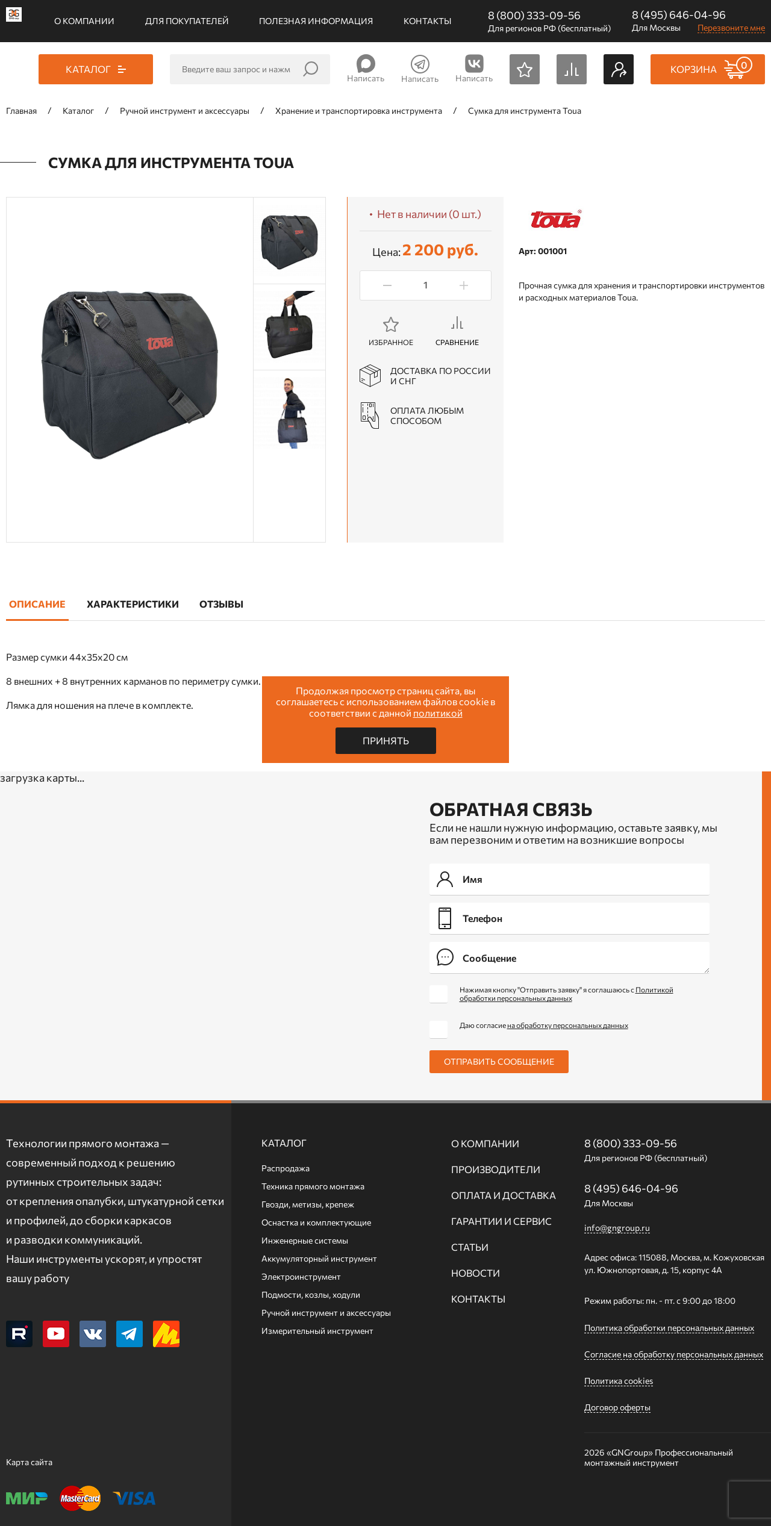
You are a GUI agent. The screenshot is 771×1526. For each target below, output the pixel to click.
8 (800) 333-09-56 (534, 15)
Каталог (284, 1142)
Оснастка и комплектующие (316, 1222)
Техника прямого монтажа (312, 1186)
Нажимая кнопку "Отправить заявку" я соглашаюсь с (566, 993)
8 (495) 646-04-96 (679, 14)
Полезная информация (316, 21)
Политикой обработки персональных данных (566, 993)
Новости (475, 1272)
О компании (84, 21)
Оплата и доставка (503, 1195)
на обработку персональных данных (567, 1025)
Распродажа (285, 1168)
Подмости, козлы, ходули (310, 1294)
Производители (495, 1169)
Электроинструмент (301, 1276)
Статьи (470, 1247)
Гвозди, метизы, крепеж (307, 1204)
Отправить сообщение (499, 1061)
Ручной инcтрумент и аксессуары (326, 1312)
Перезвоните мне (731, 27)
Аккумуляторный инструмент (319, 1258)
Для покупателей (187, 21)
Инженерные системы (304, 1240)
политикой (438, 712)
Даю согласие (544, 1025)
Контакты (427, 21)
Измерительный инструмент (317, 1330)
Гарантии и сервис (501, 1221)
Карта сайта (29, 1462)
